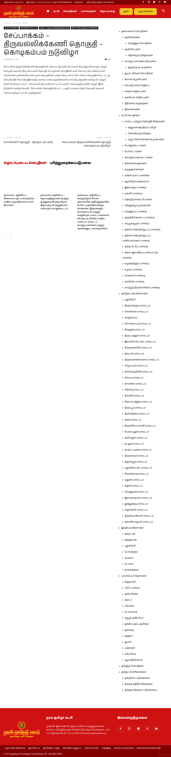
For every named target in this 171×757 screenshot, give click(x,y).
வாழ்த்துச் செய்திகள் (140, 43)
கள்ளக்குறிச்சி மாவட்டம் (138, 372)
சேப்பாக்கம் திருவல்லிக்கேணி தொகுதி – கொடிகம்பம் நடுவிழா (86, 143)
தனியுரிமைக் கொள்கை (149, 748)
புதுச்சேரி (130, 299)
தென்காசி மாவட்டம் (136, 510)
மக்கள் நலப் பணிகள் (137, 175)
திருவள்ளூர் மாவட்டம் (137, 306)
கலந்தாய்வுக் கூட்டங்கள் (139, 157)
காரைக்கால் (132, 570)
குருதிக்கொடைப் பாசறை (139, 217)
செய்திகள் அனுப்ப (72, 748)
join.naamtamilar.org (96, 733)
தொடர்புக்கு (107, 11)
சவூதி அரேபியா (134, 618)
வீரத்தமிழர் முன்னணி (138, 205)
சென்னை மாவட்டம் (29, 28)
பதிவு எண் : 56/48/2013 (13, 2)
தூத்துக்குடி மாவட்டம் (136, 504)
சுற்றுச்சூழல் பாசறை (137, 223)
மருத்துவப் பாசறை (136, 211)
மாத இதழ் (106, 748)
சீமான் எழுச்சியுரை (136, 79)
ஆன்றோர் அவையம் (137, 181)
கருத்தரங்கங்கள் (134, 169)
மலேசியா (130, 654)
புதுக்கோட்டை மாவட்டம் (138, 468)
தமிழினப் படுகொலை (137, 678)
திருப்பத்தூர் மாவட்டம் (137, 336)
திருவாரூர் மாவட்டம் (136, 456)
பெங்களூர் (131, 552)
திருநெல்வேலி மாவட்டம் (139, 516)
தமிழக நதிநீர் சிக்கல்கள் (139, 684)
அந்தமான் (131, 540)
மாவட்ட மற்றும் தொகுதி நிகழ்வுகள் (54, 28)
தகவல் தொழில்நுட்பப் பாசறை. (143, 229)
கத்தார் (128, 636)
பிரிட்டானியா (132, 588)
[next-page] (11, 235)
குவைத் (129, 630)
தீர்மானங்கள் (132, 109)
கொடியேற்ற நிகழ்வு (139, 133)
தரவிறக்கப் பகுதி (51, 748)
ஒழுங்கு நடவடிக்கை (139, 67)
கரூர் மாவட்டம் (133, 420)
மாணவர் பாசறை (135, 275)
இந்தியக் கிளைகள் (132, 528)
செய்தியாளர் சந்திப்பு (137, 85)
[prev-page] (6, 235)
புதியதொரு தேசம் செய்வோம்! (100, 2)
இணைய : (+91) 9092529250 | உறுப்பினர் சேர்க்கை (48, 2)
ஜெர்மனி (130, 582)
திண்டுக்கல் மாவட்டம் (137, 414)
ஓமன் (128, 642)
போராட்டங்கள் (133, 151)
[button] (163, 11)
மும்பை (129, 558)
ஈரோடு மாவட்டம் (134, 390)
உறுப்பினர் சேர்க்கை (15, 748)
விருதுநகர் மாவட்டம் (136, 492)
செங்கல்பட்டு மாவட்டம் (138, 324)
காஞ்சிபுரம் (131, 318)
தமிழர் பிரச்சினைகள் (133, 672)
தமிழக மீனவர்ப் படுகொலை (141, 690)
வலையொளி (91, 748)
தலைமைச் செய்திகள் (134, 31)
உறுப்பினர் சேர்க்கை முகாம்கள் (146, 139)
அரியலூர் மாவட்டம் (136, 438)
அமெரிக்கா (131, 594)
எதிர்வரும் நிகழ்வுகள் (140, 55)
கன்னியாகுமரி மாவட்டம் (139, 522)
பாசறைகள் (88, 11)
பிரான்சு (129, 606)
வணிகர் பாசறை (134, 281)
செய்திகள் (70, 11)
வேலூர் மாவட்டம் (135, 330)
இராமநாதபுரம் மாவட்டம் (138, 498)
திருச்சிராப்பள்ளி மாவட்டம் (140, 426)
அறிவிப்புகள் (132, 49)
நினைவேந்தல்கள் (136, 163)
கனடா (128, 600)
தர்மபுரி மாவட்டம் (134, 354)
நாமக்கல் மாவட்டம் (135, 384)
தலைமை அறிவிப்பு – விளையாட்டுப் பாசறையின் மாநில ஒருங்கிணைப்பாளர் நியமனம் (19, 200)
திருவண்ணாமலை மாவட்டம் (142, 360)
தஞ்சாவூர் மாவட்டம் (136, 462)
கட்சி (56, 11)
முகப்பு (7, 23)
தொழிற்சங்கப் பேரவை (138, 199)
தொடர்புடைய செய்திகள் (25, 163)
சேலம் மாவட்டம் (134, 378)
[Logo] (19, 11)
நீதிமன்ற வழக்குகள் (136, 103)
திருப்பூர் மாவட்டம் (135, 408)
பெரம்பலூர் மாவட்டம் (137, 432)
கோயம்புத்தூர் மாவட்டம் (138, 402)
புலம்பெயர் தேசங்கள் (134, 576)
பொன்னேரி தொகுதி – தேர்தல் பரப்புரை (28, 142)
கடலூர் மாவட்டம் (134, 444)
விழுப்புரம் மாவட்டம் (136, 366)
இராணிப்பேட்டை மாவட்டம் (140, 342)
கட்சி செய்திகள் (11, 28)
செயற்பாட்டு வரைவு (124, 748)
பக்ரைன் (130, 648)
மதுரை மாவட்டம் (134, 480)
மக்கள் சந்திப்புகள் (135, 91)
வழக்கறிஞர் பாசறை (137, 263)
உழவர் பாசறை (133, 269)
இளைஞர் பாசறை (135, 187)
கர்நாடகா (130, 534)
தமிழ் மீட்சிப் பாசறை (136, 246)
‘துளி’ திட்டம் (34, 748)
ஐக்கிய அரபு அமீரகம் (137, 624)
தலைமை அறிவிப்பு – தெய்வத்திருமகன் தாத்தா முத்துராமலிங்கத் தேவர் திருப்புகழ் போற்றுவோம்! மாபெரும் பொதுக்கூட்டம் (54, 202)
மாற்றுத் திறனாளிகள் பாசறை (142, 287)
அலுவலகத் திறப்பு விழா (142, 127)
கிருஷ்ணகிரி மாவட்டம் (138, 348)
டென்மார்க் (131, 612)
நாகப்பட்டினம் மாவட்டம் (138, 450)
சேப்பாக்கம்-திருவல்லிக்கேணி (84, 28)
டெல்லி (129, 564)
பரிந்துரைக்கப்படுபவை (70, 163)
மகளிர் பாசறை (133, 193)
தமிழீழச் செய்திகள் (132, 666)
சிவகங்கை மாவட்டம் (136, 474)
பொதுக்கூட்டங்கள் (135, 145)
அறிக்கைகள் (132, 37)
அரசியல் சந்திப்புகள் (137, 97)
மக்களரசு (78, 2)
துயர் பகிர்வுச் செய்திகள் (139, 73)
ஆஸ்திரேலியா (134, 660)
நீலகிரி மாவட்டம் (134, 396)
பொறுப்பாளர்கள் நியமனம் (140, 61)
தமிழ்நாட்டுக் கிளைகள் (134, 293)
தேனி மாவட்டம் (133, 486)
